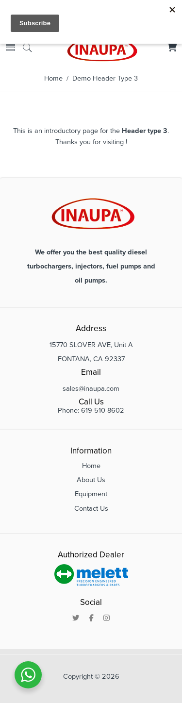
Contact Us (91, 508)
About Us (91, 480)
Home (53, 78)
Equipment (91, 494)
